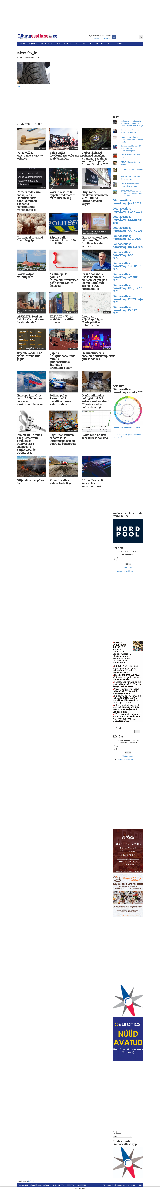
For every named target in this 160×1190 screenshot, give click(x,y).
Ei (116, 560)
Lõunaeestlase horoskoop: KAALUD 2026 (126, 255)
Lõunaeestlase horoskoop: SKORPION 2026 (127, 266)
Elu (109, 44)
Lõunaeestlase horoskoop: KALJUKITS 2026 (127, 288)
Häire (50, 44)
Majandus (33, 44)
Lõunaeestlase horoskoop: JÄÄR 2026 (127, 202)
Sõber (103, 44)
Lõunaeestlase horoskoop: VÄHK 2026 (127, 229)
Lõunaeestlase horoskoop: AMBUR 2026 (125, 277)
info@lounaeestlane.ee (102, 38)
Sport (65, 44)
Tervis (83, 44)
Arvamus (74, 44)
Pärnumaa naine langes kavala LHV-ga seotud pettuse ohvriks (132, 139)
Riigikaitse (93, 44)
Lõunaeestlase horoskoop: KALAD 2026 (125, 310)
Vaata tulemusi (127, 567)
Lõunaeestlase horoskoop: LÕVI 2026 (127, 237)
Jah (117, 558)
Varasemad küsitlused (125, 571)
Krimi (58, 44)
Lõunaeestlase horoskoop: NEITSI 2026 (128, 246)
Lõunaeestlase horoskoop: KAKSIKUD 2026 (127, 219)
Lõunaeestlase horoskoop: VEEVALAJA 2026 (128, 299)
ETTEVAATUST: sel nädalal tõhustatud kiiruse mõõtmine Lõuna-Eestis (131, 193)
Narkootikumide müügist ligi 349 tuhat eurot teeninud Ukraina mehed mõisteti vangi (132, 123)
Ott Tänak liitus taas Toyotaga (132, 169)
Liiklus (43, 44)
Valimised (117, 44)
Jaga (18, 86)
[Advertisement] (80, 15)
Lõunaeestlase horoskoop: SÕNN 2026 (127, 210)
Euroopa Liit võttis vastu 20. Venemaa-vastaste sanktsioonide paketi (131, 148)
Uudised (22, 44)
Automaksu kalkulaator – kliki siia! (126, 427)
